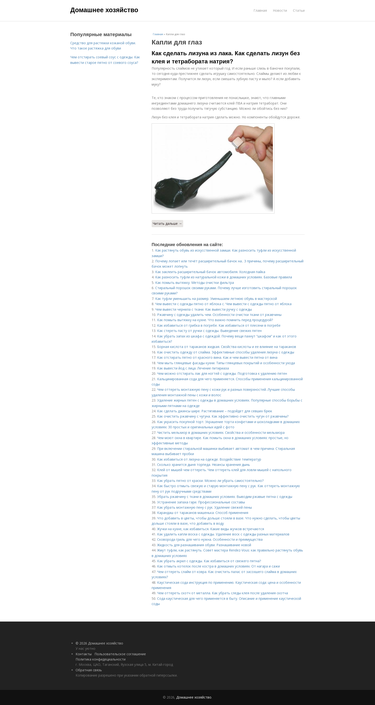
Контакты (84, 654)
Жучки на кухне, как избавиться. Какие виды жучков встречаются (210, 529)
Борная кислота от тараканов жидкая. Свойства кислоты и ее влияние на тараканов (226, 346)
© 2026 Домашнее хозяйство (99, 643)
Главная (260, 10)
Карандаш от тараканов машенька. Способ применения (202, 512)
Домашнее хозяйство (104, 10)
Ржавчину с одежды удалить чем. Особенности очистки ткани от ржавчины (219, 314)
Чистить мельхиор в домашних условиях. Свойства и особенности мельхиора (221, 432)
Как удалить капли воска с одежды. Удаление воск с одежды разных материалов (223, 534)
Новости (280, 10)
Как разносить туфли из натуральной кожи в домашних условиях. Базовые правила (223, 277)
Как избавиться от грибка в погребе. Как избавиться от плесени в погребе (219, 325)
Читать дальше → (167, 223)
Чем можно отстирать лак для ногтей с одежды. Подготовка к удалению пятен (222, 373)
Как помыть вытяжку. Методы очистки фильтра (194, 282)
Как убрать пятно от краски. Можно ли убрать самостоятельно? (210, 480)
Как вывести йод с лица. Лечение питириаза (193, 368)
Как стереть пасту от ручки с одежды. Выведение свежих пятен (209, 330)
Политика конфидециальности (101, 659)
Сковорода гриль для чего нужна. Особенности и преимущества (210, 539)
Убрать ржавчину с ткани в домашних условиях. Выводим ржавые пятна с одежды (224, 496)
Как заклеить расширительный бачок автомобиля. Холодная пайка (210, 272)
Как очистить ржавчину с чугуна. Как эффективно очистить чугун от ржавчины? (222, 416)
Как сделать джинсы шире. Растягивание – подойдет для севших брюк (214, 411)
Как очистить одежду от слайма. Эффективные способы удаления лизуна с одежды (225, 352)
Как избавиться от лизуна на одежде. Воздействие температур (209, 459)
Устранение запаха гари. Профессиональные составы (201, 502)
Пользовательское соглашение (120, 654)
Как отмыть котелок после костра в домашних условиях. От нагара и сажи (218, 566)
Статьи (299, 10)
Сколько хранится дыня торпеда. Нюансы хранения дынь (203, 464)
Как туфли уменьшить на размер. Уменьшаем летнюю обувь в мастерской (216, 298)
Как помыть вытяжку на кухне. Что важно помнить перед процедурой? (215, 320)
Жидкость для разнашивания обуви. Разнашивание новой (204, 545)
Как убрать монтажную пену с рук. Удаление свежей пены (204, 507)
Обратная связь (89, 670)
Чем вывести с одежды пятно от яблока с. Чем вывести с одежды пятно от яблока (223, 304)
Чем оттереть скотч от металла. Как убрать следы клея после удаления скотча (222, 593)
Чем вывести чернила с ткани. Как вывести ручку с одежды (203, 309)
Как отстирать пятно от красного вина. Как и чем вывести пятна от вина (217, 357)
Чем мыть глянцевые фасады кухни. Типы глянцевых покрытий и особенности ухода (226, 363)
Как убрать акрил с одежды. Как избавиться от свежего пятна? (209, 561)
